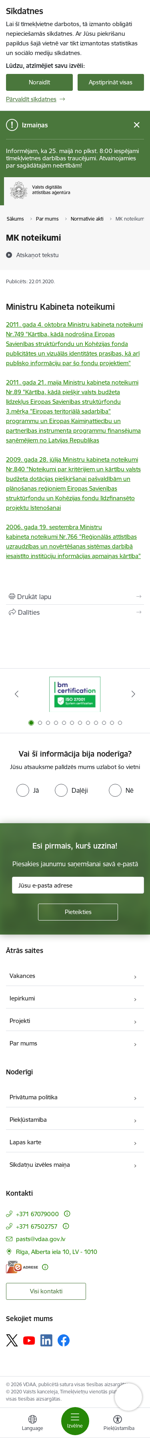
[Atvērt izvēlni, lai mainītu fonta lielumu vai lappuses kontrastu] (118, 1424)
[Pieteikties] (78, 912)
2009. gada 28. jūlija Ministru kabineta (58, 459)
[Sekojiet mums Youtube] (29, 1340)
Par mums (23, 1043)
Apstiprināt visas (110, 82)
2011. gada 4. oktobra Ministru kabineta (61, 324)
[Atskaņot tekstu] (37, 255)
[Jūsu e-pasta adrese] (78, 885)
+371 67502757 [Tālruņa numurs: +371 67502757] (37, 1226)
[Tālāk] (133, 694)
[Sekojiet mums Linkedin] (46, 1340)
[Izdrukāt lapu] (75, 596)
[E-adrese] (22, 1267)
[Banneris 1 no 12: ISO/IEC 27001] (75, 694)
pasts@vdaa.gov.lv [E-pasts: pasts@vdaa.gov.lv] (40, 1239)
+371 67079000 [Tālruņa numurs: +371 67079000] (37, 1214)
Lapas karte (25, 1142)
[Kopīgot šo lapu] (75, 612)
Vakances (22, 976)
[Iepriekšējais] (16, 694)
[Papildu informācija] (67, 1214)
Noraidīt (39, 82)
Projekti (20, 1021)
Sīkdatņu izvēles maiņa (40, 1164)
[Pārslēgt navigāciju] (75, 1421)
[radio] (27, 790)
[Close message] (136, 125)
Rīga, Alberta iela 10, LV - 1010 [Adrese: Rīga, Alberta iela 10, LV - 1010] (56, 1252)
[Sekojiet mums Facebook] (64, 1340)
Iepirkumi (22, 998)
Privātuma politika (34, 1097)
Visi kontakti (46, 1291)
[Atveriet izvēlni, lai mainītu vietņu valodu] (32, 1424)
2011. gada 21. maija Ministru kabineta (58, 382)
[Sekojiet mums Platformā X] (12, 1340)
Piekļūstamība (28, 1119)
